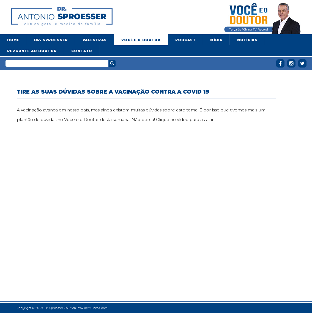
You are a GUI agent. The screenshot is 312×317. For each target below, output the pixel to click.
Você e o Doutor (140, 40)
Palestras (95, 40)
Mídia (216, 40)
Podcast (185, 40)
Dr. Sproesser (51, 40)
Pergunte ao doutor (32, 51)
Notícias (247, 40)
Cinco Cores (99, 308)
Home (13, 40)
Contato (81, 51)
